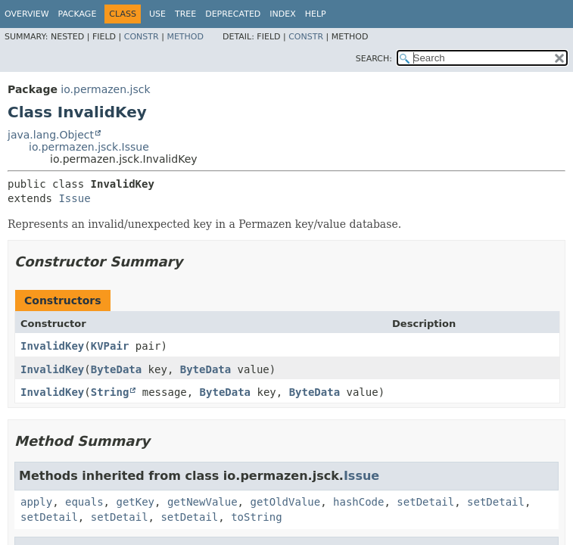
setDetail (425, 502)
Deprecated (232, 14)
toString (256, 517)
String (110, 392)
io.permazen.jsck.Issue (89, 147)
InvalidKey (52, 346)
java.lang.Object (51, 135)
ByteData (116, 369)
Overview (27, 14)
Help (315, 14)
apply (36, 502)
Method (185, 37)
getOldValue (285, 502)
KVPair (110, 346)
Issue (74, 198)
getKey (135, 502)
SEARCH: (374, 59)
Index (282, 14)
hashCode (358, 502)
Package (77, 14)
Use (157, 14)
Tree (185, 14)
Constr (141, 37)
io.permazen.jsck (105, 89)
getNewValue (202, 502)
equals (84, 502)
